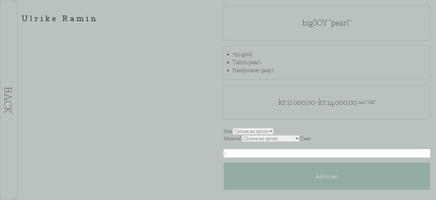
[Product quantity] (326, 153)
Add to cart (327, 176)
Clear (305, 138)
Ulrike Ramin (60, 19)
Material (232, 138)
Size (228, 131)
